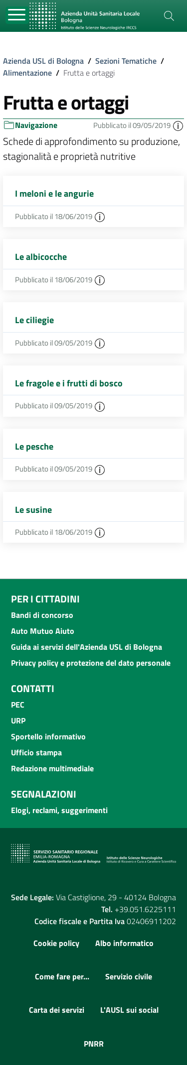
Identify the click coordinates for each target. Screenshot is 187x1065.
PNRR (94, 1044)
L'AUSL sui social (129, 1010)
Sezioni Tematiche (126, 61)
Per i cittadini (45, 598)
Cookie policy (56, 943)
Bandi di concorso (42, 615)
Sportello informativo (48, 736)
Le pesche (34, 446)
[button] (178, 125)
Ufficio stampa (36, 752)
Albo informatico (124, 943)
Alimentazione (27, 73)
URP (18, 720)
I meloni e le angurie (54, 193)
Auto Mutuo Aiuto (42, 631)
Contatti (32, 688)
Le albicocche (41, 256)
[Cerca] (169, 16)
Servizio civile (128, 976)
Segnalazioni (43, 794)
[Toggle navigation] (17, 15)
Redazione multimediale (52, 768)
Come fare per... (62, 976)
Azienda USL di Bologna (43, 61)
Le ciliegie (34, 320)
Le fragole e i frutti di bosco (69, 383)
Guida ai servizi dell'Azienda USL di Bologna (86, 647)
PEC (17, 704)
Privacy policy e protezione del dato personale (91, 663)
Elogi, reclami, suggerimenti (59, 810)
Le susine (33, 509)
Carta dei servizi (56, 1010)
